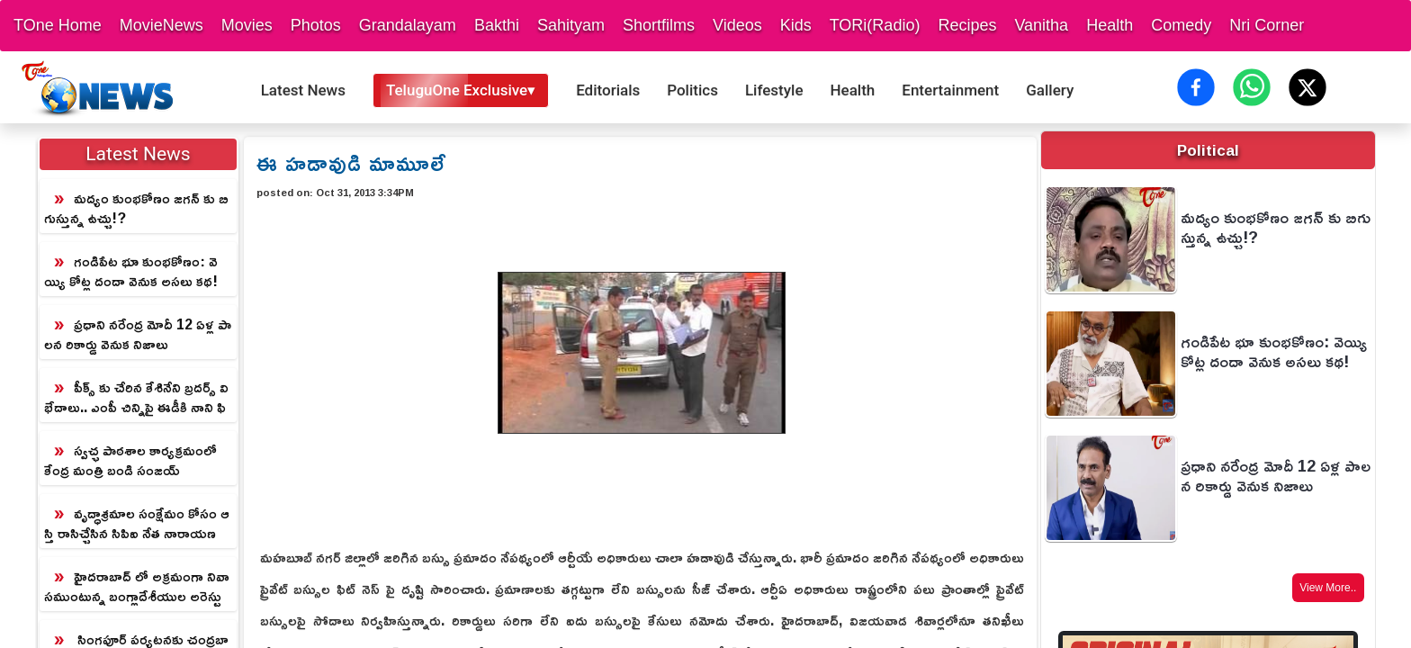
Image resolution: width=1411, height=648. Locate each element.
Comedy (1181, 25)
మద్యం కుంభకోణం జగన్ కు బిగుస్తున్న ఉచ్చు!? (136, 207)
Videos (737, 25)
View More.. (1327, 587)
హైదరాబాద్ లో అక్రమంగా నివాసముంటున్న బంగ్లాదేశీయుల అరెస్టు (136, 585)
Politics (692, 90)
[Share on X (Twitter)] (1307, 87)
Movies (247, 25)
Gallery (1050, 90)
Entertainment (950, 90)
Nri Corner (1266, 25)
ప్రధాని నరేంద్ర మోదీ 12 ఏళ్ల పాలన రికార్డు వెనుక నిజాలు (137, 333)
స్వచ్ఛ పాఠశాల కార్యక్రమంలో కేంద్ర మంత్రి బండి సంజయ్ (130, 459)
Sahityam (571, 25)
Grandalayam (407, 25)
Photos (316, 25)
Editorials (608, 90)
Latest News (303, 90)
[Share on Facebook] (1196, 87)
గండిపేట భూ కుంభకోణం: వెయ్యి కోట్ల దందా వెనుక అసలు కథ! (131, 271)
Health (1109, 25)
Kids (796, 25)
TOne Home (57, 25)
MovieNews (161, 25)
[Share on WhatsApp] (1251, 87)
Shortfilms (659, 25)
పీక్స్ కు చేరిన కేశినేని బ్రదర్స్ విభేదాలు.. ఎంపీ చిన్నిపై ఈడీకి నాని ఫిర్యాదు (136, 398)
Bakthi (496, 25)
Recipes (967, 25)
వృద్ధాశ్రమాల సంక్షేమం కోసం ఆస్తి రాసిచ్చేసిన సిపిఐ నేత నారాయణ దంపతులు (136, 524)
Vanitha (1041, 25)
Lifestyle (774, 90)
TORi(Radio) (875, 25)
